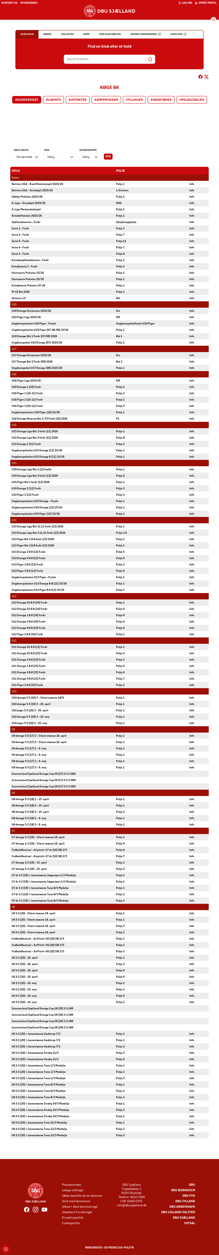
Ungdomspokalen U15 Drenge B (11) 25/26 (38, 457)
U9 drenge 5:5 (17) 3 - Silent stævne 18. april (39, 742)
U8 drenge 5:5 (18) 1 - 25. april (30, 799)
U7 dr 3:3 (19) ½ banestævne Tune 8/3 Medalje (40, 888)
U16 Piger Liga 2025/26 (26, 380)
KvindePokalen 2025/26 (27, 216)
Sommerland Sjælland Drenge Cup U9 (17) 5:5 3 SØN (44, 786)
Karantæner (161, 100)
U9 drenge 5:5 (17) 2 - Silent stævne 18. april (39, 736)
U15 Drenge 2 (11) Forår (26, 444)
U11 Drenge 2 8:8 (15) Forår (29, 660)
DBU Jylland (185, 1201)
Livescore (178, 34)
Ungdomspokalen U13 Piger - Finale (34, 577)
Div (118, 311)
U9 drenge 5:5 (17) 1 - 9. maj (29, 748)
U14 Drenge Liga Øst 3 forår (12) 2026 (35, 476)
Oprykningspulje (126, 222)
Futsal (189, 1223)
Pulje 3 (120, 228)
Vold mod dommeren (76, 1201)
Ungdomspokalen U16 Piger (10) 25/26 (36, 412)
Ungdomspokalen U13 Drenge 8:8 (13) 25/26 (39, 583)
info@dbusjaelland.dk (131, 1205)
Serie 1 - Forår (20, 228)
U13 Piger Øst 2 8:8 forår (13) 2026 (33, 545)
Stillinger (134, 100)
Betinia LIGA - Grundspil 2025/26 (32, 190)
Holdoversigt (26, 100)
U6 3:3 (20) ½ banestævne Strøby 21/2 (35, 1053)
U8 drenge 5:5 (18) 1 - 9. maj (29, 818)
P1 (117, 419)
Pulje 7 (120, 235)
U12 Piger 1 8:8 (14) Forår (27, 634)
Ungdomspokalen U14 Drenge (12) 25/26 (37, 507)
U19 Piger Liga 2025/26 (26, 317)
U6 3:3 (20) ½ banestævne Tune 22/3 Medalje (39, 1122)
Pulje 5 (120, 552)
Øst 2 (119, 361)
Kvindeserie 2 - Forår (24, 266)
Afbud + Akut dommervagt (80, 1206)
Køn (46, 150)
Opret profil (206, 2)
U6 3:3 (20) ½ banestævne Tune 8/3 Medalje (39, 1084)
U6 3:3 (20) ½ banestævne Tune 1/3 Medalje (39, 1065)
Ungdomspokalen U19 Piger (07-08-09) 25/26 (40, 330)
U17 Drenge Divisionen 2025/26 (31, 355)
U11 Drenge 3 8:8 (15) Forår (29, 672)
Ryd (108, 156)
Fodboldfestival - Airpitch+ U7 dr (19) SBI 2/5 (39, 850)
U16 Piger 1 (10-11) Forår (27, 393)
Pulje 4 (120, 571)
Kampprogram (106, 100)
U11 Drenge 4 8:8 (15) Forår (29, 679)
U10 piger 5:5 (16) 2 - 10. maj (29, 723)
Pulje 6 (120, 558)
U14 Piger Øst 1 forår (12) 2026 (31, 482)
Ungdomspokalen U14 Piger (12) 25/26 (36, 514)
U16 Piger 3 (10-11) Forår (27, 406)
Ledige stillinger (73, 1190)
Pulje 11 (121, 241)
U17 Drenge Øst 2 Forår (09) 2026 (32, 361)
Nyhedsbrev (29, 3)
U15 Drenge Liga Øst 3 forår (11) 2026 (35, 438)
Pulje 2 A (121, 533)
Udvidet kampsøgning (145, 34)
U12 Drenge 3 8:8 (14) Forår (29, 621)
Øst (118, 298)
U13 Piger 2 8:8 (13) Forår (27, 564)
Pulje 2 (120, 387)
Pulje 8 (120, 254)
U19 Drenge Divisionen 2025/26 (31, 311)
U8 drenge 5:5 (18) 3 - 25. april (30, 812)
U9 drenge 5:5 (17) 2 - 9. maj (29, 761)
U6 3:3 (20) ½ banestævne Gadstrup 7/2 (36, 1034)
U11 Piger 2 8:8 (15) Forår (27, 685)
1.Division (122, 190)
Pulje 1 (120, 184)
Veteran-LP (19, 298)
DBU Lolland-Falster (178, 1212)
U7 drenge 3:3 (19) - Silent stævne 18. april (38, 837)
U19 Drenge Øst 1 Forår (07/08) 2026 (34, 336)
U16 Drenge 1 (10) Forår (26, 387)
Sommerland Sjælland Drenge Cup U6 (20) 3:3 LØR (42, 1008)
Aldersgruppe (88, 150)
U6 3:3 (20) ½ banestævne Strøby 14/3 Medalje (40, 1103)
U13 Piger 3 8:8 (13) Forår (27, 571)
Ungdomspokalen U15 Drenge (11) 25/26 (37, 450)
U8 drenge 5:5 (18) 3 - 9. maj (29, 824)
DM (118, 317)
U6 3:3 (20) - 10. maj (24, 983)
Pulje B (120, 438)
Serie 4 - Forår (20, 241)
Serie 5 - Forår (20, 254)
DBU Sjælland (184, 1217)
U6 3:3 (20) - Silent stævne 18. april (33, 913)
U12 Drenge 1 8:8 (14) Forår (29, 615)
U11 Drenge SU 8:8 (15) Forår (29, 647)
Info (191, 184)
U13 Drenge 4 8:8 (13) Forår (29, 558)
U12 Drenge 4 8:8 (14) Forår (29, 628)
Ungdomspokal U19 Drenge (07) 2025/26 (37, 342)
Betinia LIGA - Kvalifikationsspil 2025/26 (37, 184)
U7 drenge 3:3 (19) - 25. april (29, 862)
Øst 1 (119, 336)
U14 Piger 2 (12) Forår (25, 495)
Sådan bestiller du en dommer (82, 1195)
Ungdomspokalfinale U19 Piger (135, 323)
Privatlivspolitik (72, 1217)
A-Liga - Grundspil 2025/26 (28, 203)
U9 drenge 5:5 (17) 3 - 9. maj (29, 767)
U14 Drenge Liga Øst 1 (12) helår (31, 469)
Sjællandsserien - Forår (26, 222)
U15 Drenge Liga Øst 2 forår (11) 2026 (35, 431)
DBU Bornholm (183, 1190)
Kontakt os (9, 3)
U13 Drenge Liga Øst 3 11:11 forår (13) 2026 (38, 533)
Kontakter (78, 100)
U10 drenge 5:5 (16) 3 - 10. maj (30, 717)
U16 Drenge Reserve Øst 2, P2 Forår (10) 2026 (39, 419)
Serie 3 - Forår (20, 235)
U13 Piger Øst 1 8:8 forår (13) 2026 (33, 539)
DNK (119, 203)
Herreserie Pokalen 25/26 (28, 273)
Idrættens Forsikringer (77, 1212)
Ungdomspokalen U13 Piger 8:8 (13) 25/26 (38, 590)
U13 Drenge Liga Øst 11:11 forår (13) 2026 (37, 526)
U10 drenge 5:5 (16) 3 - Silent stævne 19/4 (38, 698)
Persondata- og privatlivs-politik (109, 1247)
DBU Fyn (188, 1195)
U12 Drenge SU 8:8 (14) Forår (29, 602)
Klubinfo (53, 100)
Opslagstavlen (191, 100)
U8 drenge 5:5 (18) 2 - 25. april (30, 805)
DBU (192, 1184)
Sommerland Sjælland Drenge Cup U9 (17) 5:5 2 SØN (44, 780)
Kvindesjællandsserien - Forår (30, 260)
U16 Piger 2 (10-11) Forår (27, 400)
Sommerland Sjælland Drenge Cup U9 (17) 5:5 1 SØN (44, 774)
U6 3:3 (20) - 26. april (25, 958)
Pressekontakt (71, 1184)
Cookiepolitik (71, 1223)
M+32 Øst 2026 (21, 292)
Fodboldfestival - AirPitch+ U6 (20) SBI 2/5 (38, 939)
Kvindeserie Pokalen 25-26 (28, 285)
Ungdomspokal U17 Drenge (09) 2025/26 (37, 368)
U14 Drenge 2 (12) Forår (26, 488)
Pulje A (120, 476)
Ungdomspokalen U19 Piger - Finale (34, 323)
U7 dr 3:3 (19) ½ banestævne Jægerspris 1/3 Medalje (44, 875)
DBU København (182, 1206)
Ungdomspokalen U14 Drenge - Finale (35, 501)
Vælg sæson (21, 150)
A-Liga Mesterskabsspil (26, 209)
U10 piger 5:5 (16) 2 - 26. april (30, 710)
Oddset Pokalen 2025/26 (27, 197)
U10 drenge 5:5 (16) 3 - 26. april (31, 704)
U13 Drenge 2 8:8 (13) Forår (29, 552)
